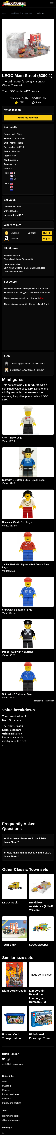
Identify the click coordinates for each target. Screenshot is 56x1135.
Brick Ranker (10, 995)
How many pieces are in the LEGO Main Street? (25, 782)
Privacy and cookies (11, 1045)
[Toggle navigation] (52, 4)
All (3, 1075)
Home (4, 13)
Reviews (6, 1032)
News (4, 1023)
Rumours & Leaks (10, 1036)
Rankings (15, 13)
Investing (6, 1028)
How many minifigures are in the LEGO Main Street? (27, 796)
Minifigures (7, 1083)
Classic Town (27, 13)
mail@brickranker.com (12, 1006)
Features (6, 1041)
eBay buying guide (11, 1062)
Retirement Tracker (11, 1058)
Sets (4, 1079)
